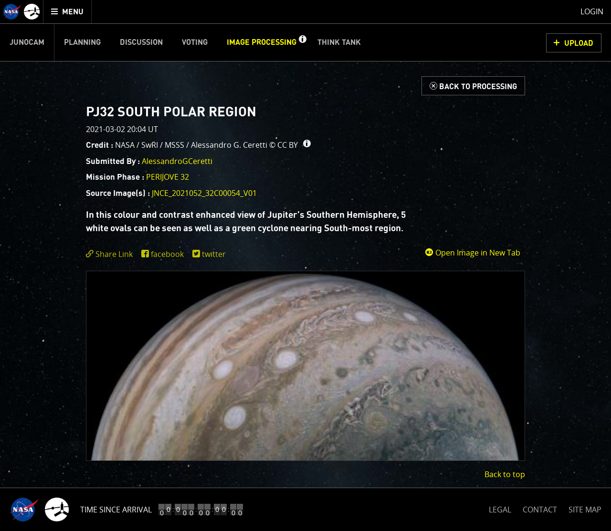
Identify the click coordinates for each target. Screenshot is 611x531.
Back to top (505, 474)
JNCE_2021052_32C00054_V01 (204, 193)
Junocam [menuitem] (27, 42)
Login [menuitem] (591, 11)
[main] (305, 265)
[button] (302, 42)
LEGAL (500, 508)
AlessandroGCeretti (177, 161)
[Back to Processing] (473, 85)
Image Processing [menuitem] (261, 42)
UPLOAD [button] (578, 43)
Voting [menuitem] (195, 42)
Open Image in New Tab (472, 252)
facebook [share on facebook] (167, 254)
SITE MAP (585, 509)
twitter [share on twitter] (214, 254)
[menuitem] (67, 11)
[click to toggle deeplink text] (111, 254)
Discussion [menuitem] (141, 42)
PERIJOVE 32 (167, 177)
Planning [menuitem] (82, 42)
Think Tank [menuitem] (339, 42)
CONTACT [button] (540, 509)
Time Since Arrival (116, 509)
